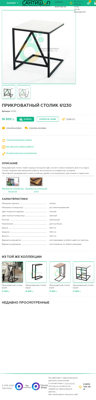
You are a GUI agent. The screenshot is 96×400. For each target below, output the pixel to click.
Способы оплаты (14, 128)
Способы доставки (37, 128)
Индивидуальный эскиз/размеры (21, 153)
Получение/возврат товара (19, 140)
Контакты (60, 7)
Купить (27, 119)
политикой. (70, 383)
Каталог (11, 3)
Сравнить (70, 119)
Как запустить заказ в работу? (20, 146)
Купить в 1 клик (47, 119)
